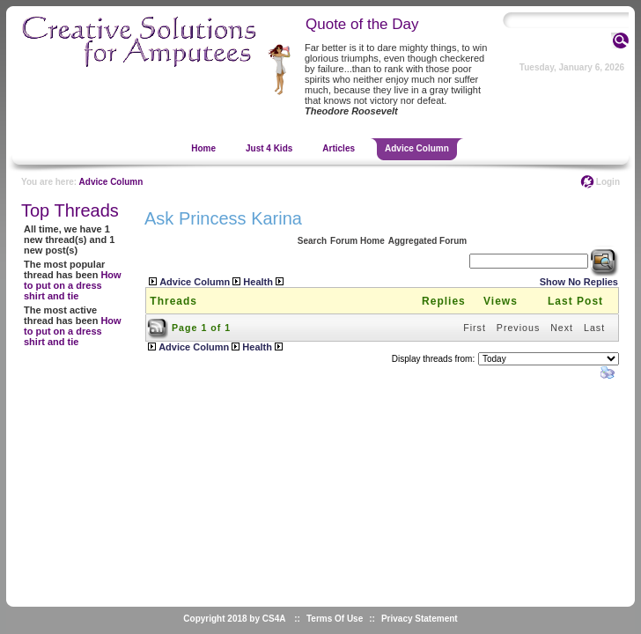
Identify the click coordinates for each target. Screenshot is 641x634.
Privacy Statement (419, 618)
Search (312, 241)
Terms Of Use (334, 618)
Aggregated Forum (427, 241)
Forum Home (357, 241)
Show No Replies (579, 281)
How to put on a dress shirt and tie (73, 285)
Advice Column (111, 182)
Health (258, 281)
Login (608, 182)
